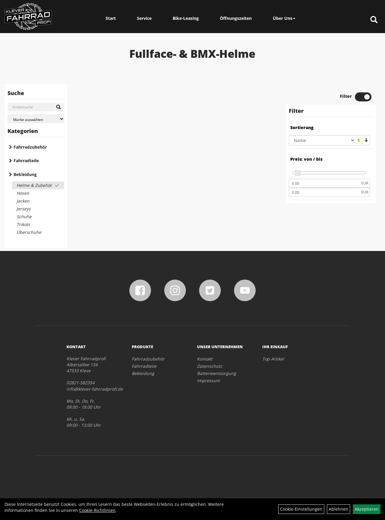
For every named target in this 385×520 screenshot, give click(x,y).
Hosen (23, 193)
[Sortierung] (322, 140)
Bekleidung (25, 174)
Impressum (208, 380)
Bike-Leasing (186, 18)
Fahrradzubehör (30, 147)
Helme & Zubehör (34, 185)
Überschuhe (29, 232)
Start (111, 18)
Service (144, 18)
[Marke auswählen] (36, 119)
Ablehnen (338, 509)
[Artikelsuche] (373, 20)
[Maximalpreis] (324, 192)
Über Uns (284, 18)
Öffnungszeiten (236, 18)
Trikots (23, 224)
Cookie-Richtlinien (97, 510)
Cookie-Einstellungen (301, 509)
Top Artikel (273, 359)
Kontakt (204, 359)
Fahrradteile (26, 160)
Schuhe (24, 216)
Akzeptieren (367, 509)
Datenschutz (209, 366)
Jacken (23, 201)
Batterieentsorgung (216, 373)
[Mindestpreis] (324, 183)
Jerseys (24, 209)
